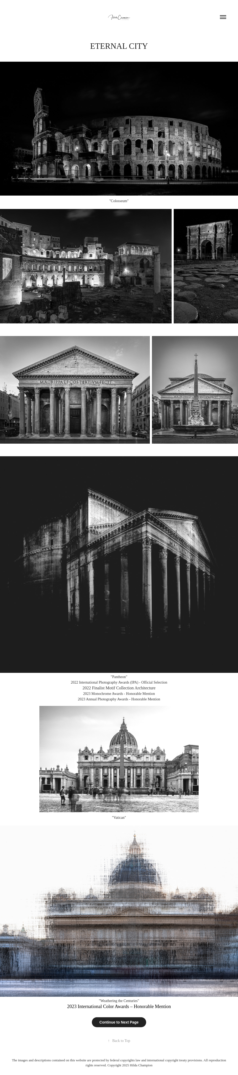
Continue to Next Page (119, 1022)
